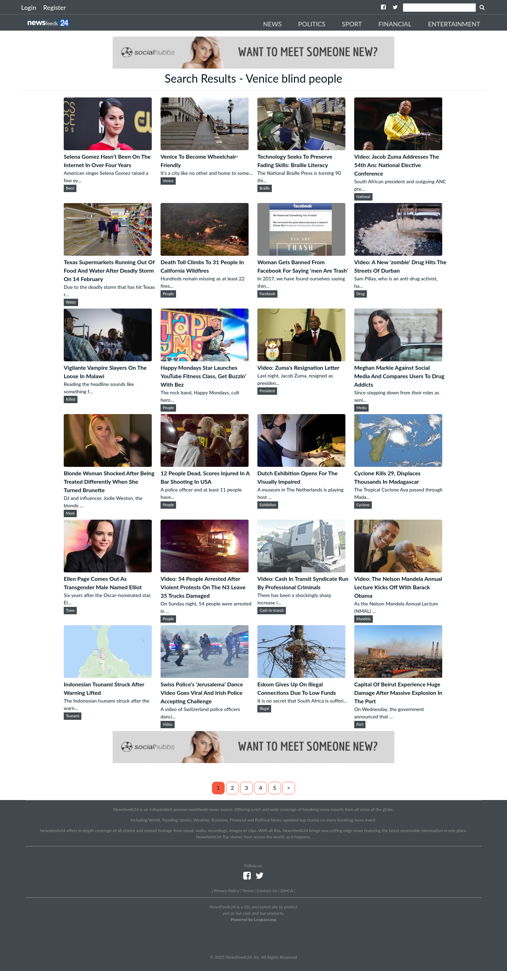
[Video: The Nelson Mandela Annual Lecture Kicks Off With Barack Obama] (398, 570)
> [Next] (288, 787)
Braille (264, 188)
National (363, 197)
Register (54, 7)
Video (167, 724)
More (70, 513)
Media (361, 408)
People (168, 294)
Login (28, 7)
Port (359, 724)
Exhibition (267, 505)
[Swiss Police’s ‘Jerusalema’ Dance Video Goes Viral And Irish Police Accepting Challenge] (205, 675)
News (272, 24)
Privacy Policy (226, 890)
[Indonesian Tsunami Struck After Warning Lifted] (108, 675)
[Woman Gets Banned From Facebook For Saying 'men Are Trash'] (301, 253)
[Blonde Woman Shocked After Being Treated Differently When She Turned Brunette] (108, 464)
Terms (247, 890)
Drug (360, 294)
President (267, 391)
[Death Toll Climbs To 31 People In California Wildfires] (205, 253)
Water (71, 302)
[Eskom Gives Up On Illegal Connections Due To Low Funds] (301, 675)
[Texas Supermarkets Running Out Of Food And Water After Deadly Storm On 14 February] (108, 253)
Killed (70, 399)
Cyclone (362, 505)
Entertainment (454, 24)
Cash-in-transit (271, 610)
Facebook (267, 294)
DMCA (287, 890)
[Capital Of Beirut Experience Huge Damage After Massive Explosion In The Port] (398, 675)
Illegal (264, 708)
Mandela (363, 619)
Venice (168, 181)
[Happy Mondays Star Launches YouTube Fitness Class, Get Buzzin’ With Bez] (205, 359)
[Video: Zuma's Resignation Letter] (301, 359)
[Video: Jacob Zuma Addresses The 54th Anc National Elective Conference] (398, 148)
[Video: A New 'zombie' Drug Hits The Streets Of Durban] (398, 253)
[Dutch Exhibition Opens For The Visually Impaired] (301, 464)
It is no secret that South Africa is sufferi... (302, 701)
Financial (395, 24)
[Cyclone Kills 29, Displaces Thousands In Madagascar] (398, 464)
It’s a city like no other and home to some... (206, 173)
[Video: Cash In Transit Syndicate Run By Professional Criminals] (301, 570)
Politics (311, 24)
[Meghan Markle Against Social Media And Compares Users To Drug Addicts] (398, 359)
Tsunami (72, 716)
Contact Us (267, 890)
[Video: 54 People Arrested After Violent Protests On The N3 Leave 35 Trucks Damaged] (205, 570)
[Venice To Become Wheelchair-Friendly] (205, 148)
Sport (352, 24)
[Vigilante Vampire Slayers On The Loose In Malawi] (108, 359)
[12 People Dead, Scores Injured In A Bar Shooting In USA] (205, 464)
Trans (70, 610)
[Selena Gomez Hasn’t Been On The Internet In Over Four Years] (108, 148)
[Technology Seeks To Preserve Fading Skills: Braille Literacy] (301, 148)
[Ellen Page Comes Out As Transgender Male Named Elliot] (108, 570)
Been (70, 188)
